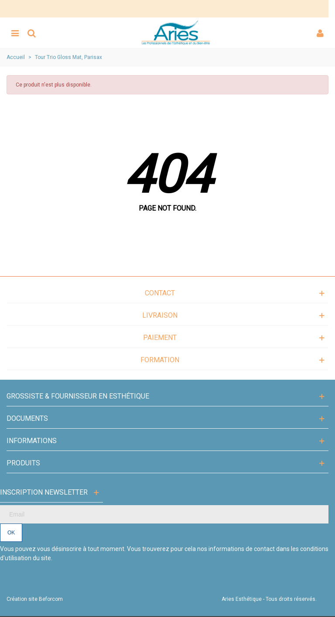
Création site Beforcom (35, 599)
